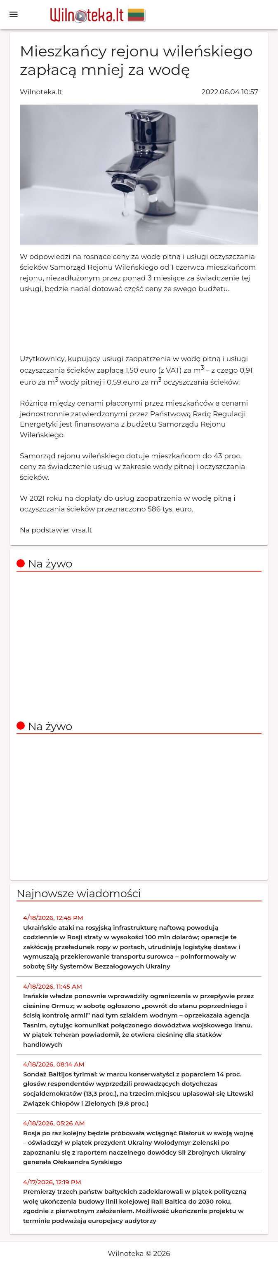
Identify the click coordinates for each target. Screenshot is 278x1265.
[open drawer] (13, 14)
